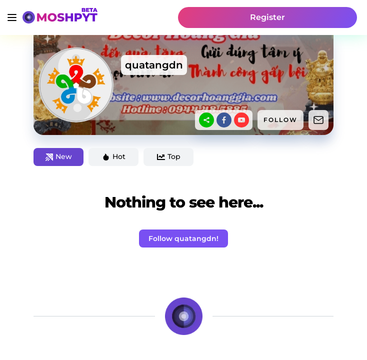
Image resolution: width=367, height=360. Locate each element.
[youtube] (241, 120)
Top (168, 156)
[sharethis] (206, 120)
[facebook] (224, 120)
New (59, 156)
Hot (114, 156)
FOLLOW (281, 120)
